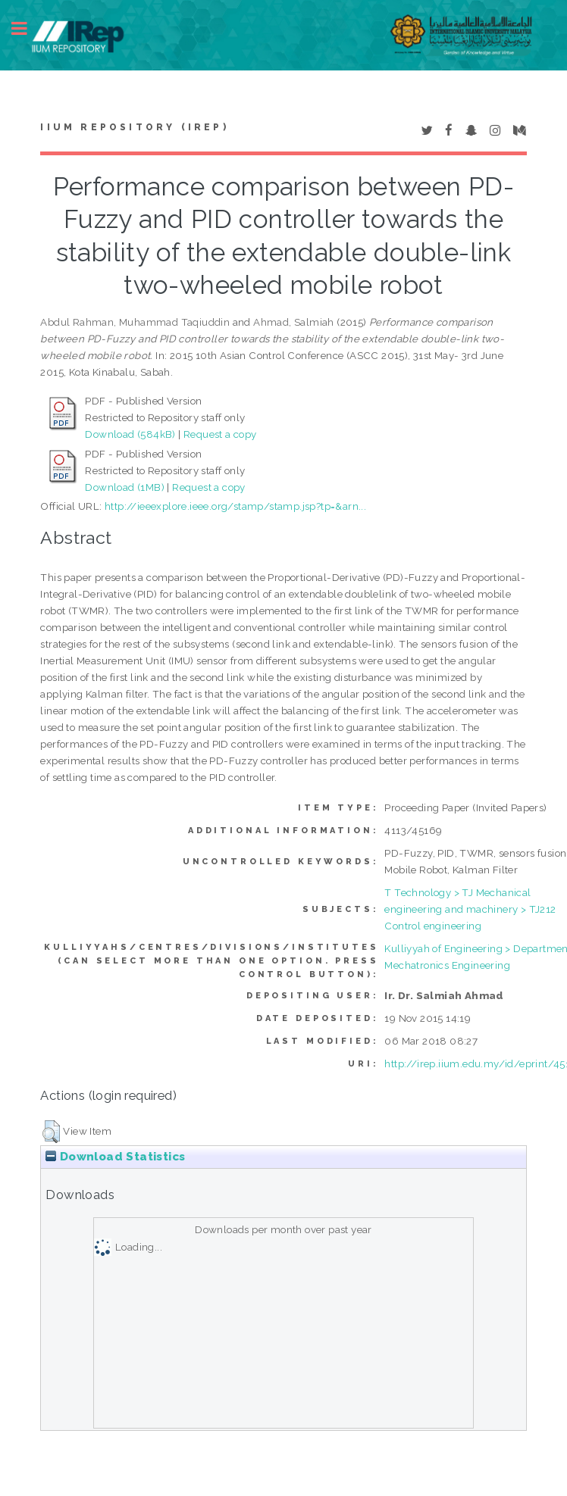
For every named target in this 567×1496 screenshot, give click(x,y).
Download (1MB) (124, 487)
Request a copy (220, 434)
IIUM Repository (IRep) (134, 127)
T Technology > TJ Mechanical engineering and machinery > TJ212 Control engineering (470, 909)
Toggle (27, 28)
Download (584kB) (130, 434)
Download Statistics (115, 1156)
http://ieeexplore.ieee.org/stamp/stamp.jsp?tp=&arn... (235, 506)
